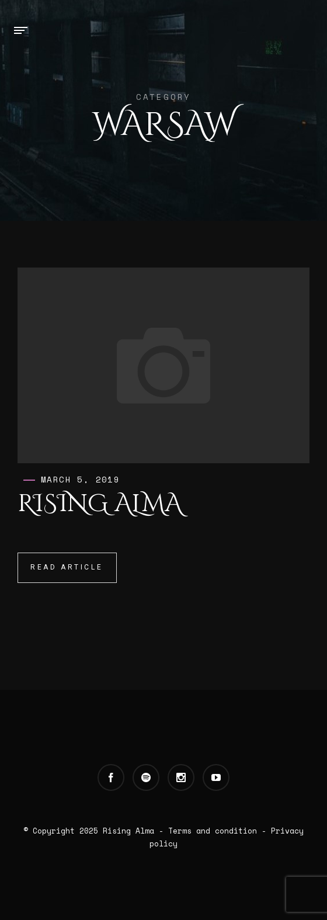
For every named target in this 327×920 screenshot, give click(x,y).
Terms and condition (212, 830)
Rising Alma (100, 503)
